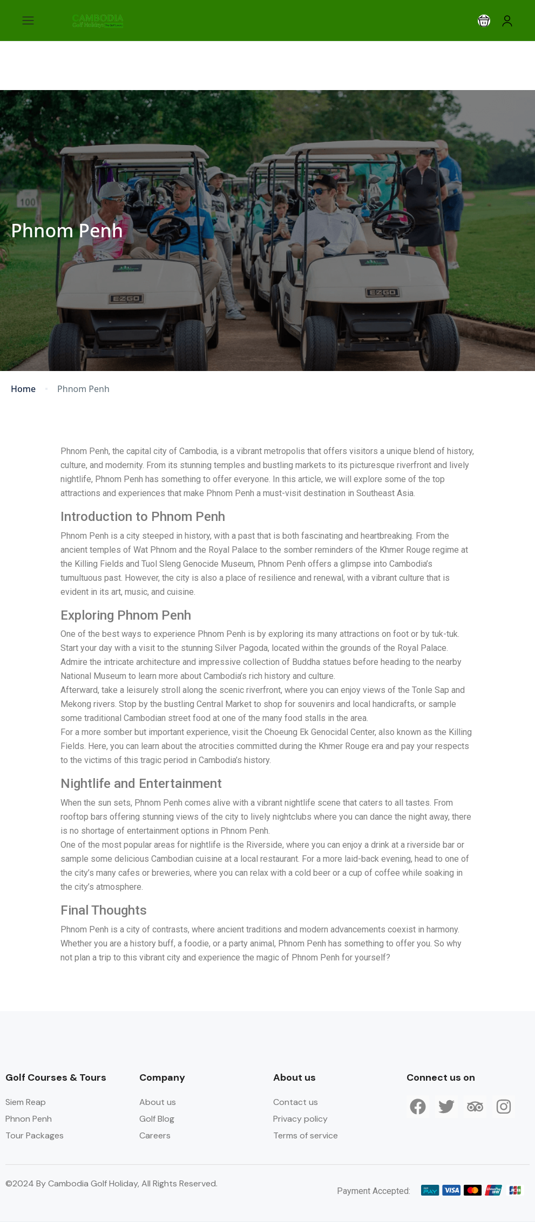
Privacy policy (300, 1118)
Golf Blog (156, 1118)
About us (157, 1102)
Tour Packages (34, 1135)
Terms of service (305, 1135)
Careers (155, 1135)
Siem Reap (25, 1102)
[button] (484, 21)
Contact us (295, 1102)
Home (23, 389)
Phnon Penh (28, 1118)
